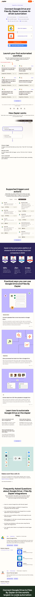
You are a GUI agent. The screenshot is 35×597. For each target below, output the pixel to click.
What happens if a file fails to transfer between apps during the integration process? (17, 520)
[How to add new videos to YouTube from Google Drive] (26, 422)
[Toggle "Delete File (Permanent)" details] (26, 225)
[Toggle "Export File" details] (9, 229)
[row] (6, 128)
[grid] (6, 128)
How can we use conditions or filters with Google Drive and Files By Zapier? (17, 516)
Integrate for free (17, 42)
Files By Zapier (20, 5)
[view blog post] (9, 422)
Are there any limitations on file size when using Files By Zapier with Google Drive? (16, 524)
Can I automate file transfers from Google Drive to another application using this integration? (17, 512)
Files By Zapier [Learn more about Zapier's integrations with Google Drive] (12, 571)
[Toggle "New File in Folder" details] (26, 206)
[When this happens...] (17, 28)
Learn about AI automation (7, 481)
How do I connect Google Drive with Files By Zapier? (15, 504)
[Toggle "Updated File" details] (26, 216)
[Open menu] (33, 1)
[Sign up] (30, 1)
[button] (17, 46)
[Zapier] (3, 1)
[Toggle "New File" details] (9, 204)
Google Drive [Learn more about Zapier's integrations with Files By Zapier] (12, 536)
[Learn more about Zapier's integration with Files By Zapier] (3, 573)
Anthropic (7, 479)
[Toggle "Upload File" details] (26, 233)
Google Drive (14, 5)
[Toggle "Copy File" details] (9, 220)
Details (15, 66)
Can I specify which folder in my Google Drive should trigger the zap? (17, 528)
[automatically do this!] (17, 36)
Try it (14, 73)
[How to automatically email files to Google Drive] (9, 422)
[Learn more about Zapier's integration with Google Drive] (3, 538)
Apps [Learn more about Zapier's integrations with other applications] (7, 536)
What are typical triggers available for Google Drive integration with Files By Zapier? (15, 508)
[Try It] (9, 207)
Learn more (10, 545)
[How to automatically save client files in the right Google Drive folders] (9, 433)
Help (15, 545)
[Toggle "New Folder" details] (9, 212)
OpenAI (3, 479)
